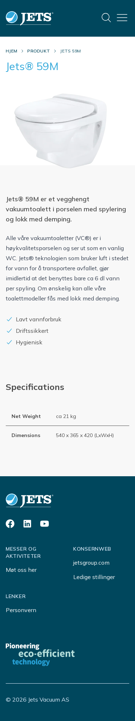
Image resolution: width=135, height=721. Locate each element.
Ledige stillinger (94, 576)
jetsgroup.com (91, 562)
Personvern (21, 610)
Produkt (38, 51)
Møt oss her (21, 569)
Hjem (11, 51)
